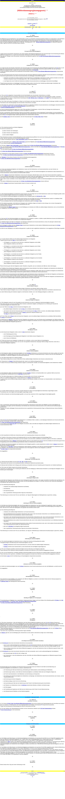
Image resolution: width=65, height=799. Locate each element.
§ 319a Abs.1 (41, 97)
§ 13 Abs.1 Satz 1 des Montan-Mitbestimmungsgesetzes (23, 601)
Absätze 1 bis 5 (6, 116)
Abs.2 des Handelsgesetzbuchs (18, 106)
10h (45, 196)
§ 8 (47, 444)
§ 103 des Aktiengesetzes (16, 143)
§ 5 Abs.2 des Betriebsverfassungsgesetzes (13, 154)
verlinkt (34, 23)
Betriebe (4, 157)
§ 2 (57, 67)
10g (37, 201)
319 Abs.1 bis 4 (34, 97)
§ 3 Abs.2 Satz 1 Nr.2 (38, 116)
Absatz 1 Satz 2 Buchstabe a (19, 141)
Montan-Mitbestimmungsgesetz (43, 42)
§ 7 (5, 114)
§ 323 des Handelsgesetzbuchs (8, 107)
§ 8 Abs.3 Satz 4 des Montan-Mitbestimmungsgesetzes (19, 703)
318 (29, 97)
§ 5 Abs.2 (57, 628)
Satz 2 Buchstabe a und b (22, 139)
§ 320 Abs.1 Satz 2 (7, 106)
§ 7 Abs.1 (11, 306)
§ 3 (7, 95)
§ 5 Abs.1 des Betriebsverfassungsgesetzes (33, 153)
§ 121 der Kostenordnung (46, 708)
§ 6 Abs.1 (29, 353)
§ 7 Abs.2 (12, 316)
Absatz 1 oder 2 (12, 207)
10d (22, 461)
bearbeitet (29, 23)
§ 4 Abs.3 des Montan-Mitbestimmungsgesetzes (12, 151)
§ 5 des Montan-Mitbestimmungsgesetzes (45, 141)
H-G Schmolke (32, 25)
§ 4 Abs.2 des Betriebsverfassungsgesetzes (10, 158)
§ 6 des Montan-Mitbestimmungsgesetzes (50, 146)
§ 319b (47, 97)
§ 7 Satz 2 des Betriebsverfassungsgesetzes (10, 223)
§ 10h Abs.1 (24, 685)
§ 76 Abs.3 (57, 600)
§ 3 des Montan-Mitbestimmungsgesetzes (47, 71)
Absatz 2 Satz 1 (19, 225)
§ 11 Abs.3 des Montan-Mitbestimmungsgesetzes (22, 149)
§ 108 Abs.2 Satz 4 (5, 581)
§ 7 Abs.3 (6, 313)
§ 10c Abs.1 (20, 374)
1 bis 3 (8, 555)
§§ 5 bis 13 (35, 70)
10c (20, 461)
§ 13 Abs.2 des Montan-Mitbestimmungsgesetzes (12, 602)
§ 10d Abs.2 (10, 526)
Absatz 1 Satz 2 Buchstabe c (12, 145)
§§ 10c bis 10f (13, 423)
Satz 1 (14, 240)
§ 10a (23, 332)
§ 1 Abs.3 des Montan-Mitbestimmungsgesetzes (49, 56)
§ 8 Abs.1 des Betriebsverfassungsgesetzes (31, 181)
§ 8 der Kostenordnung (6, 709)
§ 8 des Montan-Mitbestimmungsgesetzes (20, 146)
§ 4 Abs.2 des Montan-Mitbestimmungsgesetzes (40, 145)
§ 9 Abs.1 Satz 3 (4, 449)
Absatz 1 (7, 175)
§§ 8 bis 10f (39, 196)
